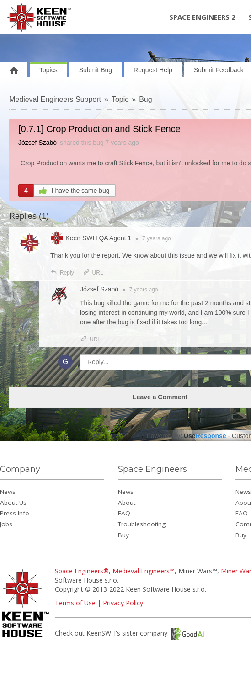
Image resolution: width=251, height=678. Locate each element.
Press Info (14, 513)
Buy (123, 535)
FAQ (124, 513)
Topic (120, 99)
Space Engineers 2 (202, 16)
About (126, 502)
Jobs (6, 524)
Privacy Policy (123, 603)
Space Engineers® (82, 571)
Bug (145, 99)
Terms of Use (75, 603)
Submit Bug (95, 70)
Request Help (153, 70)
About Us (13, 502)
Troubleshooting (142, 524)
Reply (62, 273)
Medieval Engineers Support (55, 99)
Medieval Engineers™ (143, 571)
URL (93, 273)
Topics (48, 70)
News (8, 491)
